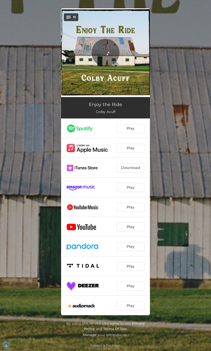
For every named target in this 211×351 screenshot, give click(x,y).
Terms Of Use (115, 329)
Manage (89, 335)
